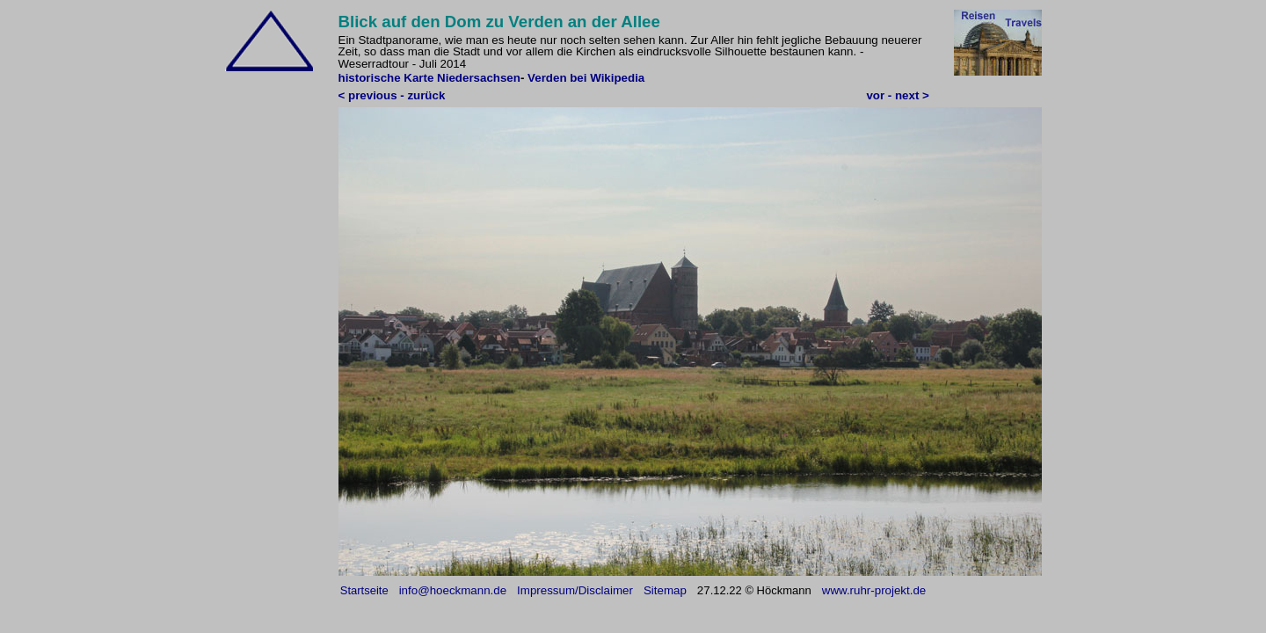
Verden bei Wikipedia (586, 77)
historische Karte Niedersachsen (429, 77)
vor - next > (897, 95)
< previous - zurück (392, 95)
